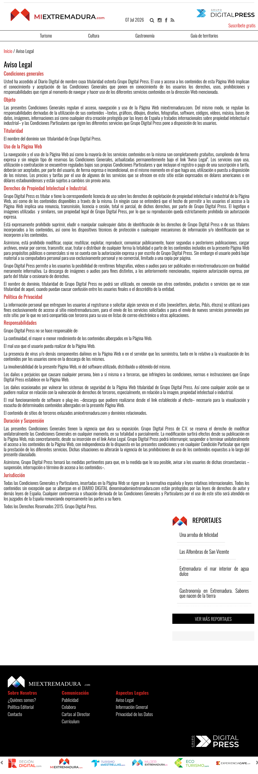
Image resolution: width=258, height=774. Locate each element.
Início (8, 50)
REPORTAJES (196, 520)
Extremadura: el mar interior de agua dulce (214, 571)
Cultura (93, 35)
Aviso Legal (125, 699)
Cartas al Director (76, 713)
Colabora (69, 706)
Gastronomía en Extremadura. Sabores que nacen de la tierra (214, 593)
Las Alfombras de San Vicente (204, 551)
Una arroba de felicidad (199, 534)
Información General (132, 706)
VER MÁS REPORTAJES (213, 618)
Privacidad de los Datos (134, 713)
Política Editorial (21, 706)
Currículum (71, 721)
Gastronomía (144, 35)
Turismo (46, 35)
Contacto (15, 713)
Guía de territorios (204, 35)
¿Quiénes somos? (22, 699)
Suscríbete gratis (242, 25)
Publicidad (70, 699)
